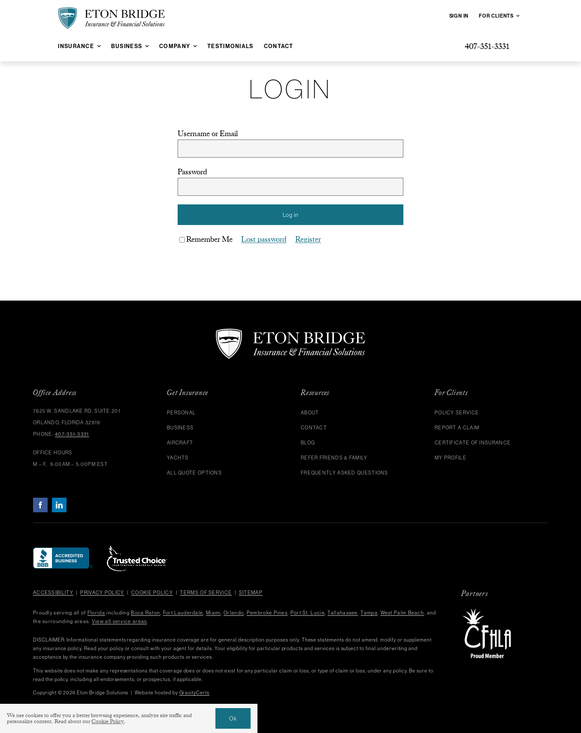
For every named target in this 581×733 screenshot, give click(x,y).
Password (192, 171)
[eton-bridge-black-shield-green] (111, 10)
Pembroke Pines (267, 613)
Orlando (234, 613)
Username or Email (208, 133)
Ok (233, 718)
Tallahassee (342, 613)
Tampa (369, 613)
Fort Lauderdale (183, 613)
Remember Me (206, 239)
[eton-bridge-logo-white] (290, 332)
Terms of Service (206, 593)
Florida (96, 613)
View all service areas (119, 621)
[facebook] (40, 505)
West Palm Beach (402, 613)
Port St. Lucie (307, 613)
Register (308, 239)
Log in (291, 214)
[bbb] (63, 551)
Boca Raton (145, 613)
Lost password (264, 239)
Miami (213, 613)
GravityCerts (194, 693)
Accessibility (53, 593)
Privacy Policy (102, 593)
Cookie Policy (152, 593)
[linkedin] (59, 505)
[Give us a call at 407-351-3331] (487, 46)
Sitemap (251, 593)
